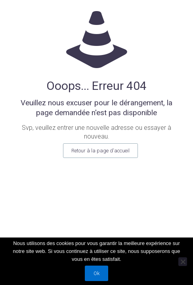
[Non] (182, 261)
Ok (96, 273)
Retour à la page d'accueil (100, 151)
